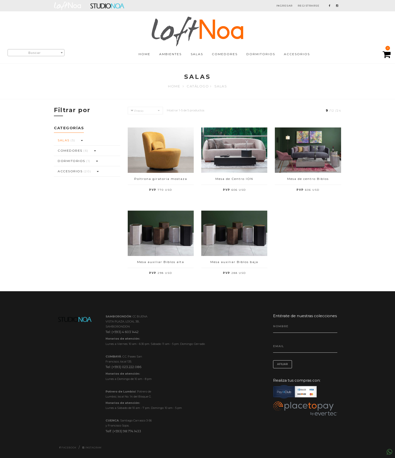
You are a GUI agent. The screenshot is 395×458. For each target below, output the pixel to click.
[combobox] (36, 52)
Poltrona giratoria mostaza (160, 179)
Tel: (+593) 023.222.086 (123, 367)
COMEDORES (225, 54)
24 (339, 110)
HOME (144, 54)
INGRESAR (284, 5)
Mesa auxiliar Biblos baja (234, 262)
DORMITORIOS (260, 54)
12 (332, 110)
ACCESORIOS (297, 54)
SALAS (197, 54)
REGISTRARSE (309, 5)
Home (174, 86)
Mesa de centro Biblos (308, 179)
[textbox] (36, 52)
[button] (81, 140)
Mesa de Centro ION (234, 179)
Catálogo (198, 86)
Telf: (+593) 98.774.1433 (123, 431)
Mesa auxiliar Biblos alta (160, 262)
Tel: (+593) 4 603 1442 (122, 332)
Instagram (92, 447)
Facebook (68, 447)
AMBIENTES (170, 54)
